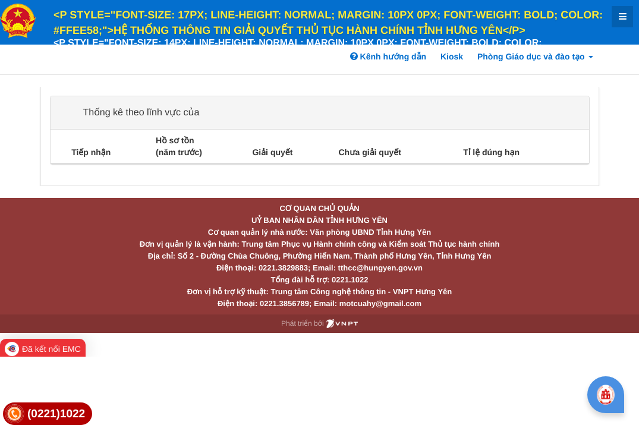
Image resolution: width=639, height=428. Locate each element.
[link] (47, 414)
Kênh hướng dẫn (388, 56)
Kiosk (451, 56)
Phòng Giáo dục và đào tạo (535, 56)
